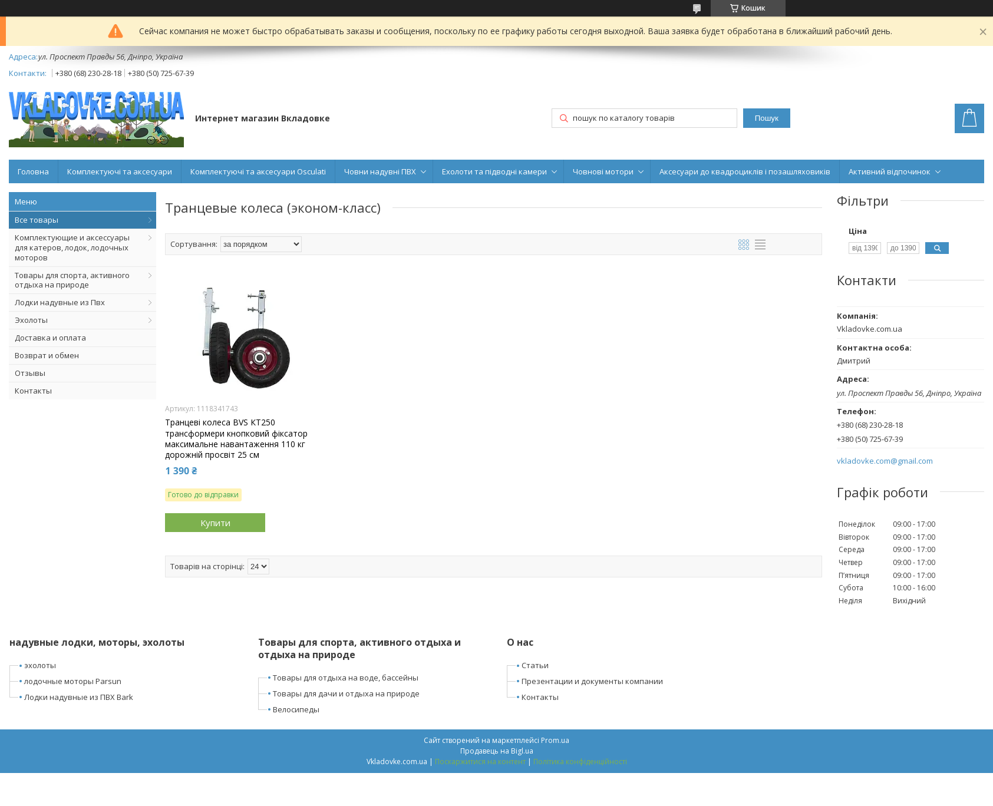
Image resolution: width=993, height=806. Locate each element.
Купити (215, 522)
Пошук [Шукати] (766, 118)
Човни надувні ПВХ (380, 171)
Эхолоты (31, 320)
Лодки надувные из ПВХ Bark (78, 697)
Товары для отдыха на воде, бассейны (345, 677)
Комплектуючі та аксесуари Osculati (258, 171)
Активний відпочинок (890, 171)
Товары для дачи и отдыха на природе (346, 693)
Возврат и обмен (47, 355)
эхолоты (40, 665)
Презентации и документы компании (592, 681)
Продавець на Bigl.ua (496, 751)
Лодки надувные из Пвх (60, 302)
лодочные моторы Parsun (72, 681)
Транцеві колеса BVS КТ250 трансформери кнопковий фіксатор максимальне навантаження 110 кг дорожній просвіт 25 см (236, 438)
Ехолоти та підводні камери (494, 171)
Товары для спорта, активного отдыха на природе (72, 280)
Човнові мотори (603, 171)
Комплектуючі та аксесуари (119, 171)
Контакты (33, 390)
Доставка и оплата (50, 337)
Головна (33, 171)
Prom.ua (555, 740)
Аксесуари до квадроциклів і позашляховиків (744, 171)
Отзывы (30, 373)
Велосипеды (296, 709)
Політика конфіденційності (580, 762)
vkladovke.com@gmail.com (885, 461)
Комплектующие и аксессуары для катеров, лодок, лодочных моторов (72, 247)
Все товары (36, 219)
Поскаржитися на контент (480, 762)
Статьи (535, 665)
